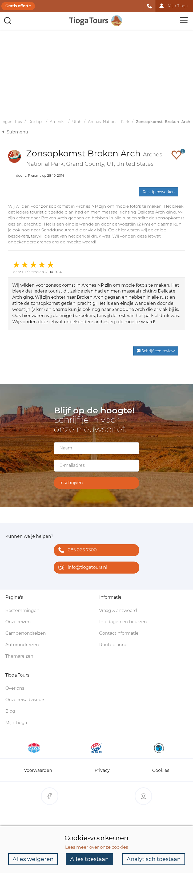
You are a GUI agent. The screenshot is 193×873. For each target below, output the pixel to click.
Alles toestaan (89, 859)
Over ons (14, 688)
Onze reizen (18, 621)
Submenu (17, 132)
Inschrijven (71, 482)
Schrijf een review (156, 351)
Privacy (102, 770)
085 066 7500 (76, 550)
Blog (10, 711)
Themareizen (19, 656)
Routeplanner (114, 644)
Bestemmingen (22, 610)
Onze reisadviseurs (25, 699)
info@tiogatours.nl (81, 568)
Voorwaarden (38, 770)
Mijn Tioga (16, 722)
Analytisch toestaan (154, 859)
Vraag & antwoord (118, 610)
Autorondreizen (22, 644)
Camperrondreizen (25, 633)
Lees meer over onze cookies (96, 847)
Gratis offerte (18, 5)
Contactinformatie (119, 633)
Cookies (160, 770)
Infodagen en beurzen (123, 621)
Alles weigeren (33, 859)
